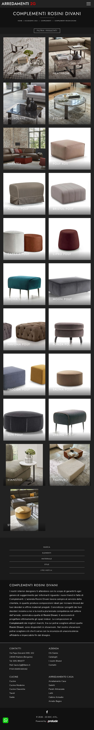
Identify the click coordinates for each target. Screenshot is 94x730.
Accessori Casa (31, 21)
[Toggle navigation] (88, 4)
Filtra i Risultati (47, 30)
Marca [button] (46, 547)
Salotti (52, 685)
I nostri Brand (55, 661)
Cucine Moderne (16, 685)
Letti (51, 693)
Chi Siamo (53, 653)
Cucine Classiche (17, 689)
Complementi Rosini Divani (65, 21)
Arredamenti (19, 4)
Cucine (12, 681)
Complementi (46, 21)
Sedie (12, 697)
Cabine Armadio (56, 697)
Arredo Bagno (55, 701)
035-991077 (19, 661)
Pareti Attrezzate (57, 689)
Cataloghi (53, 657)
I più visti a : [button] (46, 570)
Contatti (52, 665)
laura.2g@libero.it (22, 665)
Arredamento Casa (57, 681)
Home (20, 21)
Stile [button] (46, 564)
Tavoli (12, 693)
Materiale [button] (47, 559)
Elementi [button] (46, 553)
